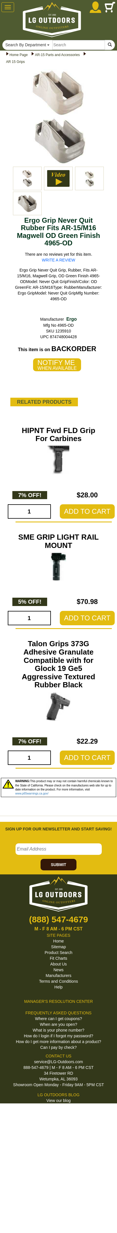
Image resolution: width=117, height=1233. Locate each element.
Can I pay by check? (58, 1047)
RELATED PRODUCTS (44, 402)
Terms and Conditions (58, 981)
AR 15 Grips (15, 62)
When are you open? (58, 1024)
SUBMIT (58, 864)
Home (58, 941)
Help (58, 987)
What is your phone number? (59, 1030)
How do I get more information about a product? (58, 1041)
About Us (58, 964)
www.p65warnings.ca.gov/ (32, 793)
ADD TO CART (87, 511)
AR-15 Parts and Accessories (57, 55)
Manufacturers (58, 975)
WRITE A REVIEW (58, 260)
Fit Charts (58, 958)
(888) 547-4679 (58, 919)
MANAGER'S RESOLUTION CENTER (58, 1001)
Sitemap (58, 947)
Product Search (58, 952)
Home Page (18, 55)
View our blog (58, 1100)
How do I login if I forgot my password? (58, 1036)
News (58, 969)
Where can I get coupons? (58, 1018)
